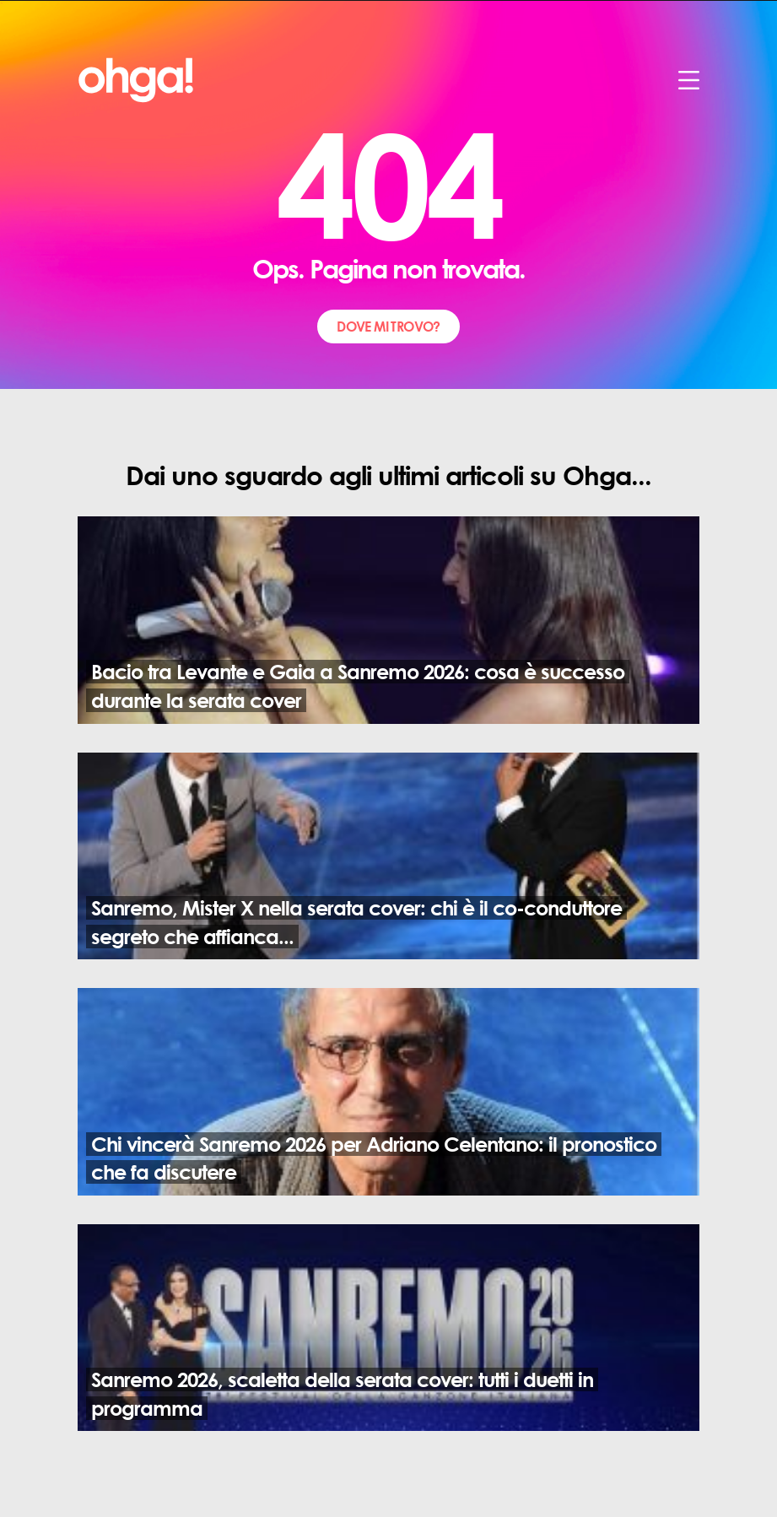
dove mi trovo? (388, 326)
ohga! (80, 64)
